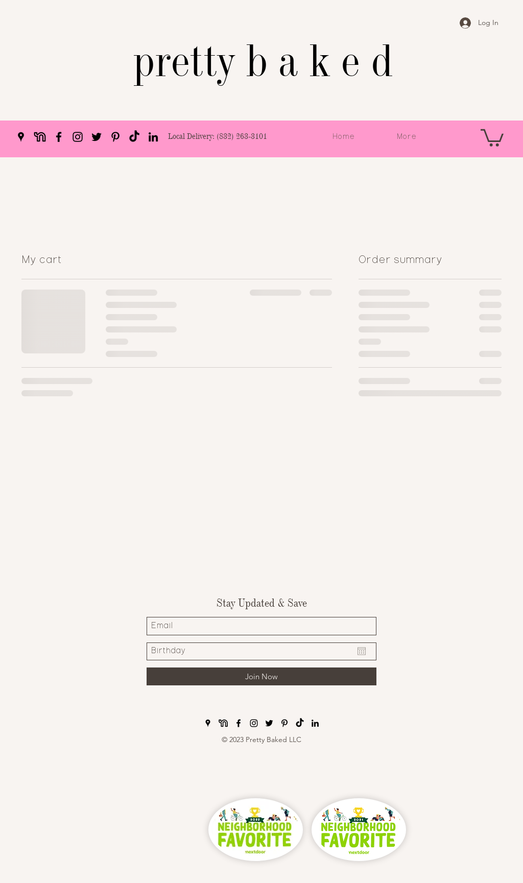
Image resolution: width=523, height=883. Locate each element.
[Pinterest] (115, 137)
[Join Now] (261, 676)
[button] (492, 137)
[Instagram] (77, 137)
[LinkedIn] (153, 137)
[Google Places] (21, 137)
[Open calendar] (362, 651)
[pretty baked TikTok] (134, 137)
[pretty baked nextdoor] (39, 137)
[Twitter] (96, 137)
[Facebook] (58, 137)
